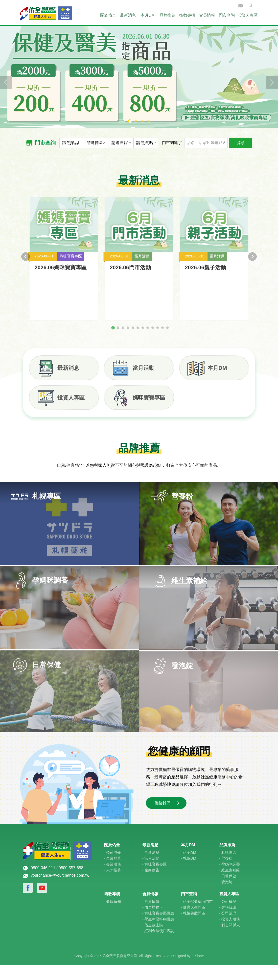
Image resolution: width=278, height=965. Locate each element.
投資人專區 (248, 15)
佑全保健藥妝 (46, 12)
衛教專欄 (187, 15)
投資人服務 (230, 919)
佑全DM (189, 852)
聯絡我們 (240, 6)
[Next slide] (252, 261)
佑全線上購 (153, 925)
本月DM (148, 15)
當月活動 (143, 372)
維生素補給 (230, 870)
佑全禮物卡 (153, 907)
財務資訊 (228, 907)
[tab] (113, 332)
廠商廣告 (151, 870)
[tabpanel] (139, 76)
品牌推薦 (167, 15)
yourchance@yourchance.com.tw (60, 875)
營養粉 (226, 858)
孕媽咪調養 (230, 864)
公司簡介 (113, 852)
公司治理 (228, 913)
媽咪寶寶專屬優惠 (159, 913)
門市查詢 (227, 15)
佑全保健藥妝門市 (198, 901)
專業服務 (113, 864)
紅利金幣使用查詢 (159, 931)
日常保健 (228, 876)
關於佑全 (108, 15)
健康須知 (113, 901)
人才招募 (113, 870)
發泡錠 (226, 882)
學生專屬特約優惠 (159, 919)
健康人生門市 (194, 907)
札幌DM (189, 858)
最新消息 (128, 15)
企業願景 (113, 858)
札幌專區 (228, 852)
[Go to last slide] (25, 261)
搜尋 (240, 143)
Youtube (42, 888)
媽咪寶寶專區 (149, 402)
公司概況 (228, 901)
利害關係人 (230, 925)
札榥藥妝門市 (194, 913)
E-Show (197, 956)
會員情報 (207, 15)
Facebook (28, 888)
